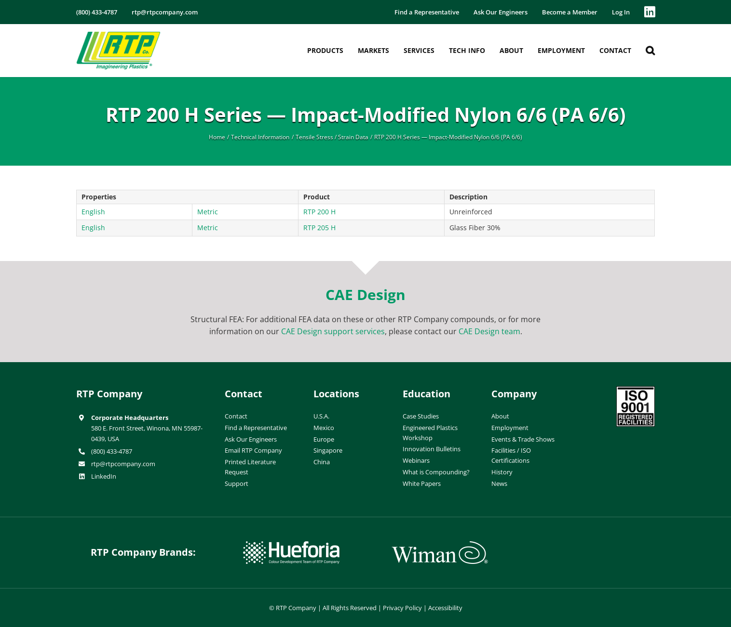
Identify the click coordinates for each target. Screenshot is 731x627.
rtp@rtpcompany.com (123, 463)
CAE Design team (489, 331)
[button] (650, 51)
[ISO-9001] (635, 390)
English (93, 211)
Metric (207, 211)
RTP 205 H (319, 227)
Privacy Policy (402, 607)
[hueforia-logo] (291, 545)
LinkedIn (103, 476)
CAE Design (365, 294)
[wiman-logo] (440, 545)
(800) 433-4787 (111, 451)
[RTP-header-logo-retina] (118, 35)
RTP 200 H (319, 211)
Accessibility (445, 607)
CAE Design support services (333, 331)
